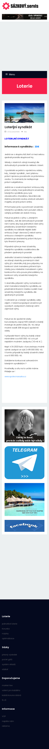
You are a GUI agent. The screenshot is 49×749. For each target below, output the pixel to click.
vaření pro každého (11, 690)
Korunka (6, 628)
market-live (7, 685)
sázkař (5, 669)
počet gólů (7, 659)
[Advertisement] (24, 46)
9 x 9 (4, 700)
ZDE (37, 146)
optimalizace (8, 638)
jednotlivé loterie (9, 624)
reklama (6, 726)
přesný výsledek (9, 654)
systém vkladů (9, 664)
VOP (4, 716)
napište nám (8, 721)
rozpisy (5, 633)
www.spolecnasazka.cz (15, 376)
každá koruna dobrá (11, 695)
